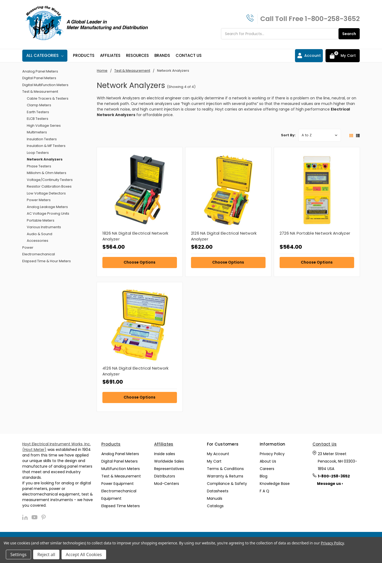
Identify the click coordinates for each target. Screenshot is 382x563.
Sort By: (288, 135)
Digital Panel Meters (39, 78)
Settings (18, 554)
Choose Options (139, 262)
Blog (263, 476)
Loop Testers (38, 152)
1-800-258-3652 (332, 18)
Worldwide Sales (169, 461)
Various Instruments (44, 227)
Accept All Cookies (84, 554)
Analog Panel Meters (40, 71)
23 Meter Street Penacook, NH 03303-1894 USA (337, 461)
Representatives (169, 468)
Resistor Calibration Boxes (49, 186)
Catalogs (215, 506)
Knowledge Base (275, 483)
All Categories (44, 55)
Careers (267, 468)
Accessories (37, 240)
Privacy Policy (272, 453)
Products (83, 55)
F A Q (264, 491)
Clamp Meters (39, 105)
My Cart (214, 461)
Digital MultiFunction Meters (45, 84)
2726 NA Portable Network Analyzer (315, 233)
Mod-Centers (166, 483)
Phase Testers (39, 166)
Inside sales (164, 453)
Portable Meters (40, 220)
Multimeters (37, 132)
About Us (268, 461)
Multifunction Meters (120, 468)
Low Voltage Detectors (46, 193)
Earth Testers (38, 112)
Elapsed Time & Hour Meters (46, 261)
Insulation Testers (42, 139)
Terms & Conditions (225, 468)
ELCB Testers (37, 118)
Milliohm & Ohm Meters (46, 172)
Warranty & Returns (225, 476)
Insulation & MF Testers (46, 145)
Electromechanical (38, 254)
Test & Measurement (40, 91)
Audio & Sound (39, 233)
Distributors (164, 476)
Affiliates (110, 55)
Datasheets (217, 491)
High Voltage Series (44, 125)
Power (27, 247)
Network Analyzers (45, 159)
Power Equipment (117, 483)
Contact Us (189, 55)
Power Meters (39, 199)
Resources (137, 55)
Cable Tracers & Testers (47, 98)
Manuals (214, 498)
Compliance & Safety (227, 483)
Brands (162, 55)
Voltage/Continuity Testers (50, 179)
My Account (218, 453)
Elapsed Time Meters (120, 506)
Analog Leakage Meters (47, 206)
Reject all (46, 554)
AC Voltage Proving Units (48, 213)
